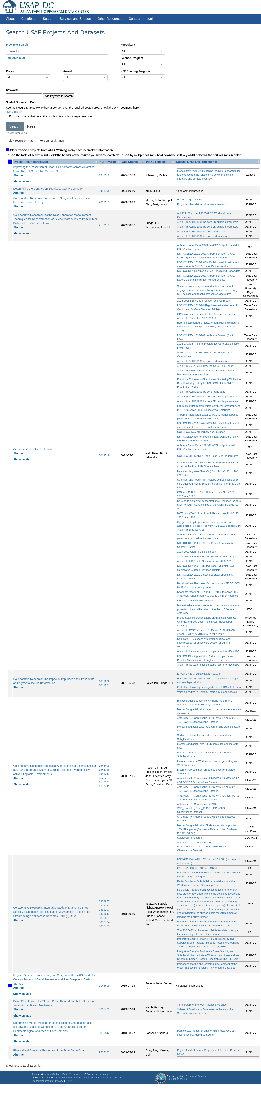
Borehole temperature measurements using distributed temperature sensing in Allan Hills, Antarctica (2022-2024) (208, 326)
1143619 (104, 985)
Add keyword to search (58, 96)
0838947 (104, 913)
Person (10, 71)
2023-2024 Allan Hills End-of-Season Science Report (207, 556)
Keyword (12, 90)
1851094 (104, 685)
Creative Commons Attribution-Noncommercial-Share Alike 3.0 (88, 1077)
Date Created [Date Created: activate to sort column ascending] (129, 161)
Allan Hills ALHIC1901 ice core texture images (203, 236)
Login (150, 19)
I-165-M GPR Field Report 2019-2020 (198, 600)
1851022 (104, 681)
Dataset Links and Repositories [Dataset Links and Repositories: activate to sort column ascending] (197, 161)
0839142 (104, 905)
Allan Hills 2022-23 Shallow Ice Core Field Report (205, 365)
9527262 (104, 1052)
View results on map (20, 140)
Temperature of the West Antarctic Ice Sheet (202, 1004)
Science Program (132, 58)
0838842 (104, 1033)
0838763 (104, 926)
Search (48, 19)
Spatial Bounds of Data (21, 102)
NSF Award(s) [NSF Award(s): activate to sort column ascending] (108, 161)
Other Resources (109, 19)
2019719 (104, 455)
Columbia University (97, 1074)
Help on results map (51, 140)
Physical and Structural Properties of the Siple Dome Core (48, 1050)
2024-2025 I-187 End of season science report (203, 300)
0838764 (104, 922)
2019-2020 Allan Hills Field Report (196, 551)
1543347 (104, 773)
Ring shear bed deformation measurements (202, 204)
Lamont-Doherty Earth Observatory (63, 1074)
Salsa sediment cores (189, 837)
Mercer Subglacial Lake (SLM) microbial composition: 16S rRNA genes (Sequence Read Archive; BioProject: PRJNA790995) (208, 829)
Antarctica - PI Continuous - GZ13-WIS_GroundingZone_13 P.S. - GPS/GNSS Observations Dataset (202, 808)
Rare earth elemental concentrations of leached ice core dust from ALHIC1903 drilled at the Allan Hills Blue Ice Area (209, 504)
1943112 (104, 175)
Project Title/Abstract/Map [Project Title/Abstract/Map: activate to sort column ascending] (31, 161)
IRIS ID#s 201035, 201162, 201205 (197, 867)
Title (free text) (15, 58)
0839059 (104, 918)
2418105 (104, 190)
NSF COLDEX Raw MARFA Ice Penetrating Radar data (208, 270)
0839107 (104, 909)
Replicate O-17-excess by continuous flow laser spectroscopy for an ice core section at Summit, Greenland (204, 642)
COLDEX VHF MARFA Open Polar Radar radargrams (207, 455)
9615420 (104, 1009)
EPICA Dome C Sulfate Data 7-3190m (199, 673)
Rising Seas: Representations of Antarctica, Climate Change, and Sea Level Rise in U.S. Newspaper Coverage (206, 621)
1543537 (104, 782)
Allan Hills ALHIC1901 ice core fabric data (201, 231)
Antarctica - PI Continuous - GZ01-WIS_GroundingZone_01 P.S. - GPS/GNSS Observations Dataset (202, 846)
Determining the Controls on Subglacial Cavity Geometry (48, 188)
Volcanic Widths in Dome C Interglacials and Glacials (207, 691)
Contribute (28, 19)
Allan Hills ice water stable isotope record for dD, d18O (208, 651)
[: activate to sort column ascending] (10, 161)
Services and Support (75, 19)
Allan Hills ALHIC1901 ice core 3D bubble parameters (207, 221)
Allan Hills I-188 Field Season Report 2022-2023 (204, 561)
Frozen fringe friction (189, 199)
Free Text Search (17, 44)
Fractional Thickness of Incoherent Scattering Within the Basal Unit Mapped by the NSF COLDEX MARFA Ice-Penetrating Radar (209, 383)
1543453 (104, 778)
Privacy (59, 1081)
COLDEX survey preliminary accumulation (201, 431)
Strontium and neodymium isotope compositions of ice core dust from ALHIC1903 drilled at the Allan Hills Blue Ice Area (208, 483)
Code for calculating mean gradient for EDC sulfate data (209, 687)
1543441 (104, 786)
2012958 (104, 202)
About (10, 19)
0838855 (104, 901)
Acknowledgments (43, 1081)
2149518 (104, 225)
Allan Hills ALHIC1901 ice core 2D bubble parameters (207, 226)
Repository (128, 44)
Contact (134, 19)
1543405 (104, 765)
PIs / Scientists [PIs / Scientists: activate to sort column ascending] (156, 161)
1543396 (104, 769)
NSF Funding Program (135, 71)
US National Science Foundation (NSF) (187, 1077)
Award (67, 71)
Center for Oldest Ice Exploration (33, 449)
